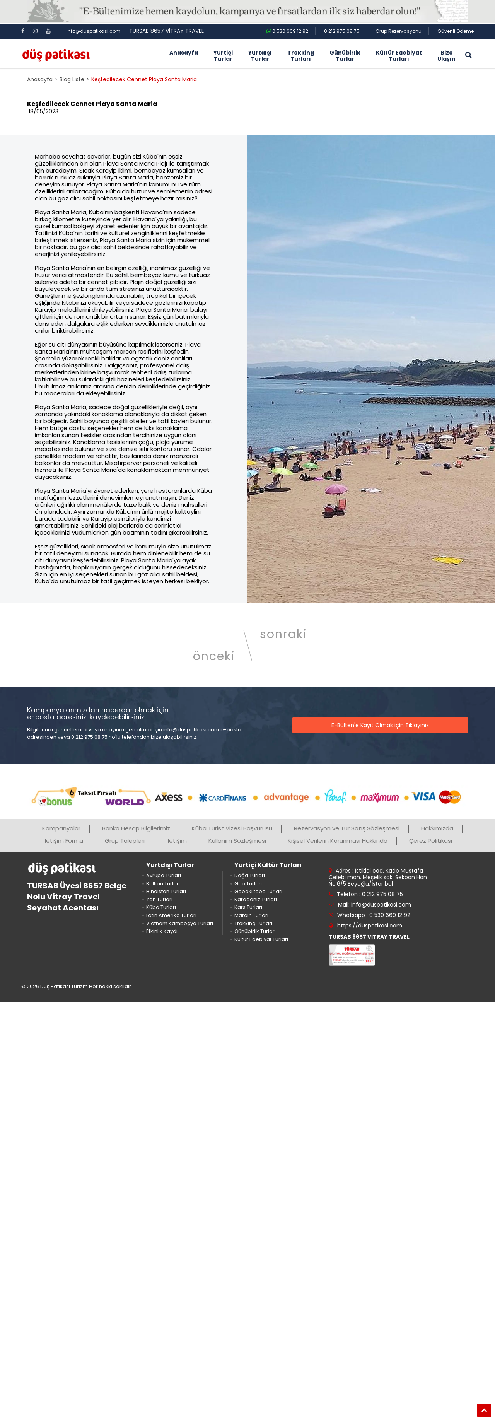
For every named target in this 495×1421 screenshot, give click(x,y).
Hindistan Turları (166, 891)
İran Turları (159, 899)
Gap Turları (248, 883)
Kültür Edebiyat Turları (261, 939)
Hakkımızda (437, 828)
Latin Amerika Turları (171, 915)
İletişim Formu (63, 841)
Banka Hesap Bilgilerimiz (136, 828)
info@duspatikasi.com (94, 31)
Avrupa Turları (163, 875)
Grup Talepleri (125, 841)
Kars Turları (248, 907)
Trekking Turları (253, 923)
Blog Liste (72, 79)
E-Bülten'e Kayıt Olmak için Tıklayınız (380, 725)
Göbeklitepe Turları (258, 891)
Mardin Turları (251, 915)
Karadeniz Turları (255, 899)
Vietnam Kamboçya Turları (179, 923)
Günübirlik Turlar (254, 931)
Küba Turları (161, 907)
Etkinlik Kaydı (162, 931)
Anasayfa (40, 79)
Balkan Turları (163, 883)
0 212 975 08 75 (342, 31)
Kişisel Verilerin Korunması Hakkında (337, 841)
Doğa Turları (249, 875)
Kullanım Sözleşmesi (237, 841)
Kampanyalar (61, 828)
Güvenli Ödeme (455, 31)
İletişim (176, 841)
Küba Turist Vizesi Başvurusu (232, 828)
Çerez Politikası (430, 841)
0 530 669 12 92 (287, 31)
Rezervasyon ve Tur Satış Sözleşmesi (346, 828)
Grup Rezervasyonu (399, 31)
